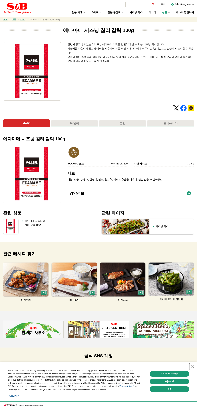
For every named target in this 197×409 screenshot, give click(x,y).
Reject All (169, 387)
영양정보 (131, 191)
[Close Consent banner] (192, 372)
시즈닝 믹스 (135, 12)
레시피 (152, 12)
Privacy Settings (169, 379)
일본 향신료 (114, 12)
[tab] (53, 366)
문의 (163, 4)
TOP (5, 19)
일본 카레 (77, 12)
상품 (164, 12)
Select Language (183, 4)
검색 (22, 19)
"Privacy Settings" (126, 392)
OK (169, 395)
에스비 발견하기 (185, 12)
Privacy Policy (13, 402)
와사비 (95, 12)
